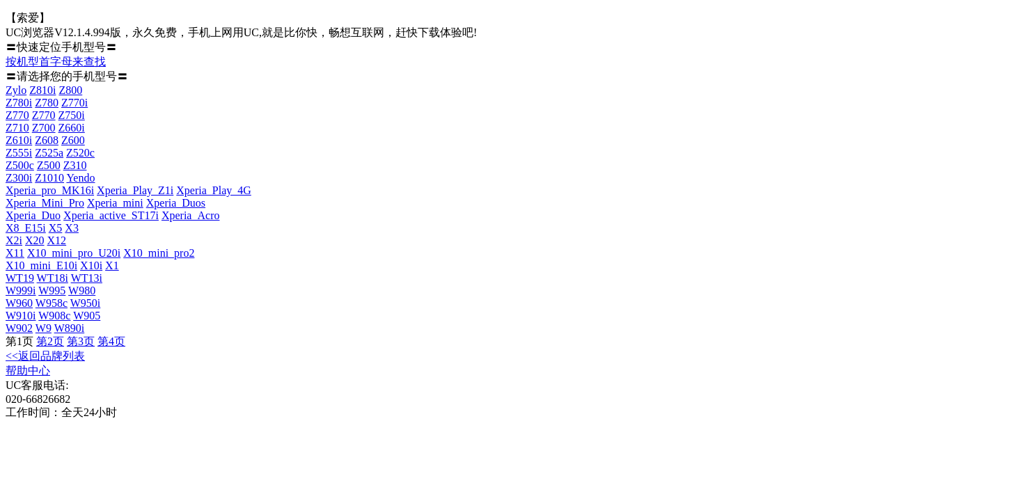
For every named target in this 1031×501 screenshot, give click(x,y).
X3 (72, 228)
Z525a (49, 153)
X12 (57, 240)
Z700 (44, 128)
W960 (19, 303)
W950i (85, 303)
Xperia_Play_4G (213, 190)
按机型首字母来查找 (56, 61)
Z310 (75, 165)
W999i (21, 290)
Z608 (46, 140)
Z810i (42, 90)
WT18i (52, 278)
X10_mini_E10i (41, 265)
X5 (56, 228)
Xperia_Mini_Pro (45, 203)
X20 (35, 240)
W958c (52, 303)
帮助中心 (28, 370)
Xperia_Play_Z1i (135, 190)
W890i (69, 328)
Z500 (49, 165)
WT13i (86, 278)
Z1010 (49, 178)
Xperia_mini (115, 203)
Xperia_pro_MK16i (50, 190)
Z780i (19, 103)
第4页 (111, 341)
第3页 (81, 341)
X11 (15, 253)
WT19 (20, 278)
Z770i (74, 103)
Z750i (71, 115)
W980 (81, 290)
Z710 (17, 128)
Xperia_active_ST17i (111, 215)
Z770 (17, 115)
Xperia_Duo (33, 215)
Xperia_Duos (175, 203)
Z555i (19, 153)
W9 (44, 328)
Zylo (16, 90)
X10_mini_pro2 (158, 253)
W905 (86, 315)
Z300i (19, 178)
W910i (21, 315)
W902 (19, 328)
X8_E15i (26, 228)
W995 (51, 290)
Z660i (71, 128)
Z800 (70, 90)
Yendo (80, 178)
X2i (14, 240)
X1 (112, 265)
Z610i (19, 140)
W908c (54, 315)
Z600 (73, 140)
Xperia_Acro (191, 215)
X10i (91, 265)
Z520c (80, 153)
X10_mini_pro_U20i (73, 253)
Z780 (46, 103)
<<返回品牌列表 (45, 356)
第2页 (50, 341)
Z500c (20, 165)
